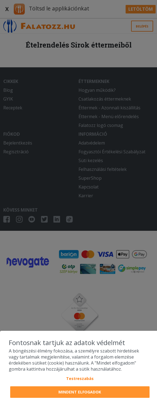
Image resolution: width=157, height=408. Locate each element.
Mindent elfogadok (79, 392)
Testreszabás (80, 378)
